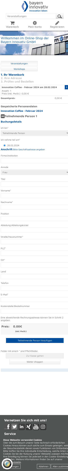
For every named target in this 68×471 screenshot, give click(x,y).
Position (5, 213)
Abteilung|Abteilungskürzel (14, 225)
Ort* (3, 259)
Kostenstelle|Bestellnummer (15, 306)
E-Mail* (4, 294)
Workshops (19, 69)
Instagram (43, 427)
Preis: (5, 326)
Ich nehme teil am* (10, 139)
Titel (3, 179)
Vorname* (6, 190)
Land (3, 271)
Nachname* (7, 202)
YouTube (36, 427)
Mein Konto (35, 24)
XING (29, 427)
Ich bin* (4, 127)
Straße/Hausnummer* (12, 236)
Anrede (4, 167)
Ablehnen (43, 466)
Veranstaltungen (19, 63)
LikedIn (22, 427)
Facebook (7, 427)
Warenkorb (12, 24)
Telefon (4, 283)
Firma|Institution (9, 155)
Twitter (14, 427)
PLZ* (3, 248)
